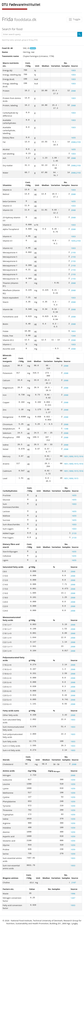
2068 (73, 90)
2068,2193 (76, 142)
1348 (66, 428)
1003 (73, 70)
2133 (74, 533)
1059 (73, 779)
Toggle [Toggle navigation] (74, 19)
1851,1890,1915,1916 (73, 456)
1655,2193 (76, 240)
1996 (73, 893)
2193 (73, 252)
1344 (73, 335)
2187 (73, 882)
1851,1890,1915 (71, 478)
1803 (73, 331)
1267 (73, 898)
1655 (73, 137)
